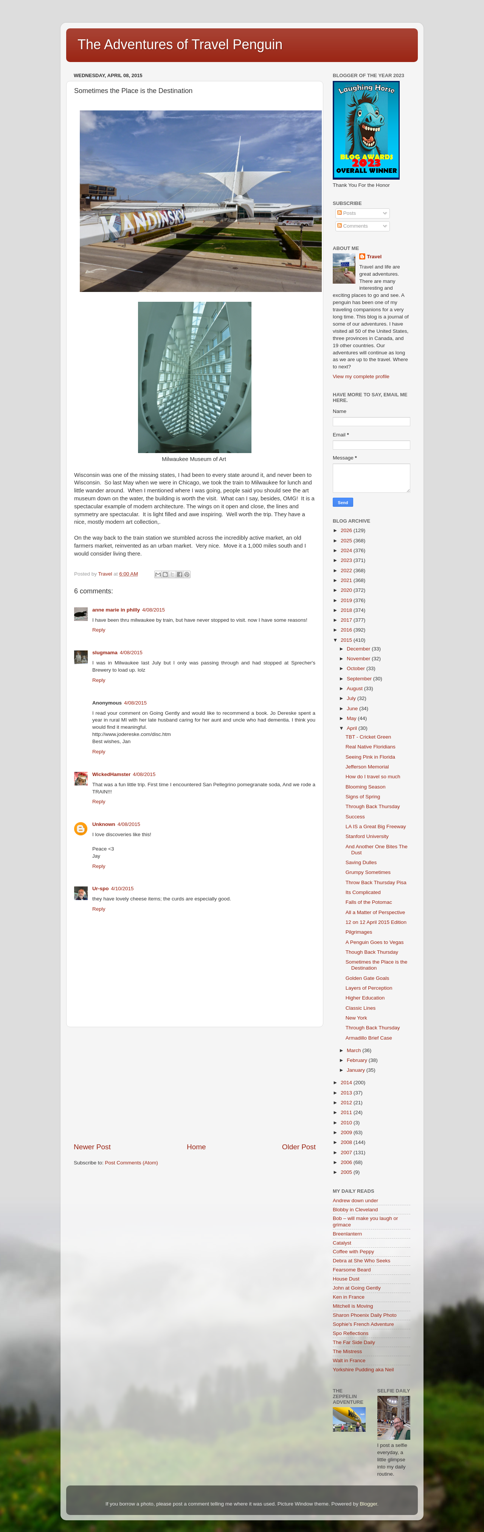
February (358, 1060)
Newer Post (92, 1147)
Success (355, 817)
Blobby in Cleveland (355, 1209)
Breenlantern (347, 1234)
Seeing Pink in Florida (370, 757)
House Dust (346, 1279)
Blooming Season (366, 787)
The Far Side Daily (354, 1342)
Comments (352, 226)
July (352, 698)
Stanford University (367, 836)
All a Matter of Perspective (375, 912)
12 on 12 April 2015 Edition (376, 922)
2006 (347, 1162)
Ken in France (349, 1297)
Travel (374, 256)
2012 (347, 1102)
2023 (347, 560)
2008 (347, 1142)
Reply (98, 630)
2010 (347, 1122)
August (355, 688)
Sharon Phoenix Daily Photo (365, 1315)
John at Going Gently (357, 1288)
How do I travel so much (373, 776)
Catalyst (342, 1243)
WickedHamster (111, 774)
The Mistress (347, 1351)
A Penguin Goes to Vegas (375, 942)
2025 (347, 540)
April (352, 728)
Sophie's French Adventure (363, 1324)
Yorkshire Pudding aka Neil (363, 1369)
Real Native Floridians (371, 747)
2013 (347, 1093)
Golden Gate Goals (367, 978)
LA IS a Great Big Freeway (376, 826)
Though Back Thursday (372, 952)
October (356, 668)
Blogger (368, 1504)
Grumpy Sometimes (368, 872)
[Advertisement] (194, 1084)
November (359, 658)
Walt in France (349, 1360)
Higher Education (365, 998)
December (359, 649)
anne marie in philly (116, 610)
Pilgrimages (359, 932)
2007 (347, 1152)
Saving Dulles (361, 862)
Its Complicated (363, 892)
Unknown (103, 824)
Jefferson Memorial (367, 767)
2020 (347, 590)
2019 (347, 600)
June (353, 708)
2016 (347, 630)
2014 (347, 1082)
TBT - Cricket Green (368, 737)
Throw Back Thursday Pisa (376, 882)
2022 (347, 570)
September (360, 678)
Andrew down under (355, 1200)
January (356, 1070)
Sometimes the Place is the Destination (377, 965)
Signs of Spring (363, 796)
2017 (347, 620)
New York (356, 1018)
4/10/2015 (122, 888)
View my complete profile (361, 376)
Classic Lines (361, 1008)
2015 (347, 640)
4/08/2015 (153, 610)
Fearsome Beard (352, 1270)
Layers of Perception (369, 988)
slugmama (105, 652)
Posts (346, 213)
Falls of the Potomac (369, 902)
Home (196, 1147)
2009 (347, 1132)
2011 (347, 1112)
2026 (347, 530)
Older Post (299, 1147)
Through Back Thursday (373, 806)
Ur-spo (100, 888)
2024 (347, 550)
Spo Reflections (351, 1333)
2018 (347, 610)
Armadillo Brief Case (369, 1038)
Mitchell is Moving (353, 1306)
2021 (347, 580)
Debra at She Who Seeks (361, 1260)
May (352, 718)
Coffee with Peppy (353, 1251)
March (354, 1050)
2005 (347, 1172)
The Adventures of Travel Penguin (180, 44)
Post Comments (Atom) (131, 1163)
